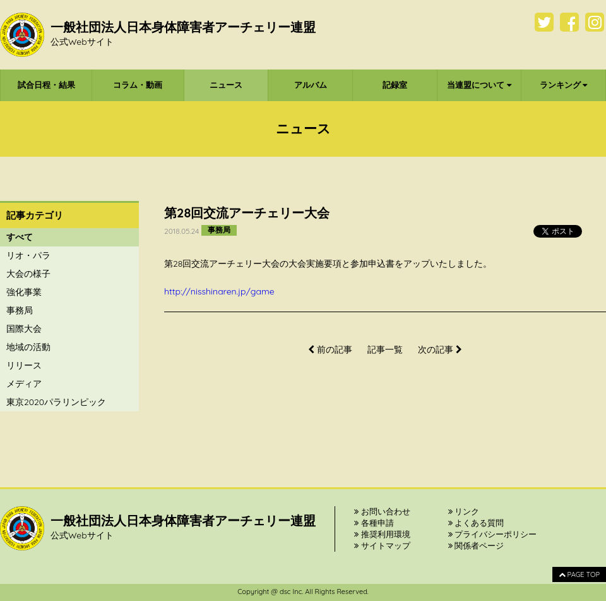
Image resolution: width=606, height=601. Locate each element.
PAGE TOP (579, 574)
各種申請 (374, 523)
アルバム (310, 85)
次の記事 (440, 349)
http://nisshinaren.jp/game (219, 291)
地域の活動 (28, 347)
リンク (464, 511)
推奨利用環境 (382, 534)
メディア (24, 383)
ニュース (226, 85)
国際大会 (24, 328)
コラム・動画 (137, 85)
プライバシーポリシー (492, 534)
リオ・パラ (28, 255)
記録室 (395, 85)
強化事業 (24, 292)
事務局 (19, 310)
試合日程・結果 (46, 85)
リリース (24, 365)
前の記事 (330, 349)
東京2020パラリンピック (56, 402)
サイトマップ (382, 545)
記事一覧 (385, 349)
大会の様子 (28, 273)
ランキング (564, 85)
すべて (19, 237)
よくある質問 (476, 523)
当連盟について (479, 85)
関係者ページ (476, 545)
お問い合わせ (382, 511)
